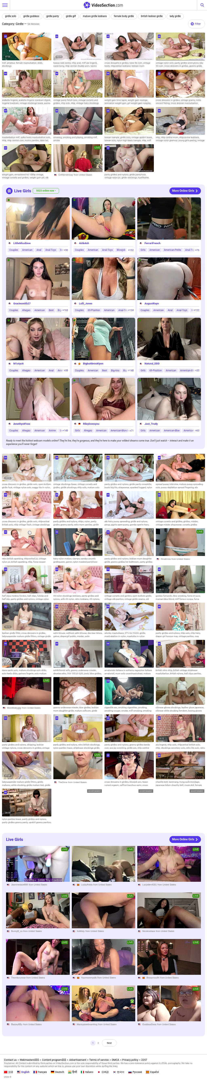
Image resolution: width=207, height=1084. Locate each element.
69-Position (94, 310)
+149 (65, 430)
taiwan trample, (112, 137)
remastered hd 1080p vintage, (29, 174)
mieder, (194, 521)
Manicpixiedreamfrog (87, 1024)
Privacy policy (130, 1059)
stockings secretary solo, (173, 748)
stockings (7, 66)
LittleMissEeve (22, 243)
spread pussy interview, (167, 484)
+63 (197, 430)
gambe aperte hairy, (139, 524)
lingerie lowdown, (11, 103)
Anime (52, 430)
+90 (66, 250)
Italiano (87, 1072)
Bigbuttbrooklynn (93, 363)
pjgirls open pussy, (120, 524)
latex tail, (44, 140)
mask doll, (189, 785)
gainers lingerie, (26, 673)
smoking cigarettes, (128, 707)
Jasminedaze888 (19, 884)
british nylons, (177, 673)
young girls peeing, (187, 140)
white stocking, (18, 785)
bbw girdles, (95, 673)
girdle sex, (132, 748)
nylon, (87, 521)
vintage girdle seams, (135, 599)
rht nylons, (94, 599)
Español (152, 1072)
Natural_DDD (152, 363)
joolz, (87, 673)
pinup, (108, 524)
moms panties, (32, 140)
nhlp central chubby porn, (78, 66)
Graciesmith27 (22, 303)
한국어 (118, 1072)
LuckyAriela (87, 884)
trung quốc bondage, (189, 782)
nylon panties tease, (63, 748)
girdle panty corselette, (140, 484)
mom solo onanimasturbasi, (129, 673)
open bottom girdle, (142, 596)
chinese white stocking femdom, (172, 710)
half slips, (32, 596)
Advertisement (77, 1059)
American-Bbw (172, 430)
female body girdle (124, 16)
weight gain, (8, 174)
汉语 (8, 1072)
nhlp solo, (66, 103)
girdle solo (10, 16)
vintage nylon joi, (113, 177)
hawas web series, (62, 63)
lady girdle (175, 16)
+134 (131, 310)
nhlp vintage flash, (23, 524)
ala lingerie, (162, 744)
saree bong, (59, 66)
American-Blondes (190, 370)
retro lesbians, (82, 599)
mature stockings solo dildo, (32, 670)
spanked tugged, (138, 487)
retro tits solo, (193, 748)
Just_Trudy (151, 423)
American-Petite (172, 250)
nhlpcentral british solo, (189, 744)
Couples (13, 250)
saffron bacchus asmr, (131, 785)
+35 (197, 370)
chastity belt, (162, 782)
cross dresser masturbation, (184, 103)
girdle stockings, (129, 177)
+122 (196, 310)
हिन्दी (72, 1072)
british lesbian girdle (152, 16)
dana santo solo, (10, 670)
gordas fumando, (164, 596)
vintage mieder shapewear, (169, 524)
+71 (132, 430)
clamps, (77, 558)
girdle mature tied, (35, 785)
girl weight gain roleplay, (139, 103)
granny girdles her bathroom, (125, 562)
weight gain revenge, (138, 100)
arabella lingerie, (10, 100)
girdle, (143, 633)
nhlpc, (81, 521)
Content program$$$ (54, 1059)
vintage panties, (187, 636)
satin (87, 636)
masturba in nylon (136, 636)
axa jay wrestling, (118, 748)
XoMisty (81, 931)
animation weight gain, (116, 103)
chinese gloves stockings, (169, 707)
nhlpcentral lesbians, (121, 66)
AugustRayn (152, 303)
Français (40, 1072)
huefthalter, (143, 177)
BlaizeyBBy (16, 1024)
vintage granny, (188, 100)
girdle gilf (71, 16)
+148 (131, 370)
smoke (56, 140)
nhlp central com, (16, 140)
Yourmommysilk (89, 978)
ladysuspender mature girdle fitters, (19, 636)
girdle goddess (31, 16)
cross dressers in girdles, (117, 63)
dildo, (40, 63)
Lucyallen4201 (149, 884)
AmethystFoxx (21, 423)
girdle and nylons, (139, 521)
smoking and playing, (73, 137)
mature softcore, (83, 710)
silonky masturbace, (115, 633)
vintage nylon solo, (165, 63)
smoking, (58, 137)
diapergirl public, (68, 636)
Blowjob (121, 250)
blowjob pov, (136, 782)
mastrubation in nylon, (116, 636)
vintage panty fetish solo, (65, 100)
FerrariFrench (152, 243)
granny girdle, (195, 66)
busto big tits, (111, 487)
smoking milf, (90, 137)
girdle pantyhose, (137, 174)
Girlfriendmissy (65, 175)
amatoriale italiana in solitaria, (120, 670)
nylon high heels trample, (129, 140)
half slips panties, (192, 673)
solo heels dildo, (10, 673)
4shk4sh (84, 243)
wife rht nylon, (68, 599)
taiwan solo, (111, 140)
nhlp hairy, (196, 633)
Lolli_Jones (85, 303)
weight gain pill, (37, 177)
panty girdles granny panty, (15, 822)
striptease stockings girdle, (86, 748)
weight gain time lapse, (116, 100)
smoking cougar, (113, 710)
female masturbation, (27, 63)
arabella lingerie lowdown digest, (35, 100)
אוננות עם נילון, (132, 633)
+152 (131, 250)
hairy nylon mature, (63, 558)
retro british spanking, (13, 558)
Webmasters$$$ (29, 1059)
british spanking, (19, 562)
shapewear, (124, 487)
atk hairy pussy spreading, (118, 521)
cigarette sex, (111, 707)
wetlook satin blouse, (77, 633)
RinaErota (166, 559)
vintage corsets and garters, (119, 596)
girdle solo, (126, 137)
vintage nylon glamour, (167, 140)
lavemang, (174, 782)
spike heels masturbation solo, (36, 137)
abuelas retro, (60, 673)
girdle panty (52, 16)
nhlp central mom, (170, 137)
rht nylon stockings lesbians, (67, 596)
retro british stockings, (89, 744)
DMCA (115, 1059)
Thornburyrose (18, 978)
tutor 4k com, (136, 63)
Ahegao (26, 310)
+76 (197, 250)
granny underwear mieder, (83, 670)
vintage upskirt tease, (141, 137)
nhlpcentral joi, (31, 558)
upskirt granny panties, (40, 822)
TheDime (63, 782)
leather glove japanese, (193, 707)
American (27, 250)
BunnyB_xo (16, 931)
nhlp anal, (77, 63)
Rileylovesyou (91, 423)
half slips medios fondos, (14, 596)
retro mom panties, (83, 524)
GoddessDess (149, 1024)
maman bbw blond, (165, 599)
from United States (83, 175)
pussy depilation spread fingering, (178, 487)
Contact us (10, 1059)
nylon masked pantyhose (85, 562)
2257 (144, 1059)
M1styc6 (18, 363)
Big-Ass (115, 370)
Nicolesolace (148, 931)
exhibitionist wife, (62, 670)
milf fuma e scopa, (184, 599)
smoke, (125, 710)
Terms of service (99, 1059)
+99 (66, 370)
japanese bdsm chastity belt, (170, 785)
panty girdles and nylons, (187, 63)
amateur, (11, 63)
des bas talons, (95, 633)
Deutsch (57, 1072)
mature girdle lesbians (95, 16)
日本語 (103, 1072)
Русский (135, 1072)
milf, (4, 63)
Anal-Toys (50, 250)
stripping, (32, 744)
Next (110, 1043)
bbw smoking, (180, 596)
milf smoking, (136, 710)
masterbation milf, (11, 137)
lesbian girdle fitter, (11, 633)
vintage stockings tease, (32, 103)
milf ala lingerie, (89, 63)
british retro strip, (164, 670)
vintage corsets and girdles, (16, 177)
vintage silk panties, (115, 599)
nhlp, (73, 103)
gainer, (69, 562)
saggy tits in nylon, (41, 487)
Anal (39, 250)
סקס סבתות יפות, (75, 673)
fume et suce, (194, 596)
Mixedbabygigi (14, 708)
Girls (142, 250)
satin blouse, (59, 633)
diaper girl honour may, (167, 636)
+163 (65, 310)
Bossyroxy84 (153, 978)
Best (51, 310)
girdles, (187, 521)
